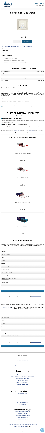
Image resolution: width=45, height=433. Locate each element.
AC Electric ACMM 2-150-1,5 (22, 178)
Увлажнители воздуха (23, 419)
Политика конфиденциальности (22, 365)
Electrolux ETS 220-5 (22, 226)
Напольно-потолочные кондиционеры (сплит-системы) (22, 376)
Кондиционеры (22, 371)
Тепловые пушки (22, 400)
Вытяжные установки (22, 413)
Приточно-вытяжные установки (22, 415)
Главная (8, 9)
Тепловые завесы (22, 398)
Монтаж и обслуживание (22, 360)
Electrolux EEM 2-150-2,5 (22, 202)
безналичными (17, 130)
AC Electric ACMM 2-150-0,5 (23, 153)
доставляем (31, 130)
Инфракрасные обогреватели (22, 395)
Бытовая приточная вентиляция (22, 411)
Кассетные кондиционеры (22, 384)
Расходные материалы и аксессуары (22, 386)
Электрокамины (22, 404)
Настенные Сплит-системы (22, 372)
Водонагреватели (22, 393)
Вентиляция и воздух (22, 410)
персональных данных (36, 296)
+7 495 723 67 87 (39, 3)
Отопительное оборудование (17, 9)
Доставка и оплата (22, 362)
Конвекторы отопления (22, 396)
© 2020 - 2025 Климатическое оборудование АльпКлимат (23, 424)
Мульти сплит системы (22, 374)
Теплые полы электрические (31, 9)
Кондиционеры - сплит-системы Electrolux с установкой (17, 46)
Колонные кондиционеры (22, 380)
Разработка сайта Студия (20, 426)
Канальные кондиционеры (22, 382)
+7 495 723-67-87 (6, 307)
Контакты (22, 363)
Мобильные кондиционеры (22, 378)
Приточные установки (23, 417)
